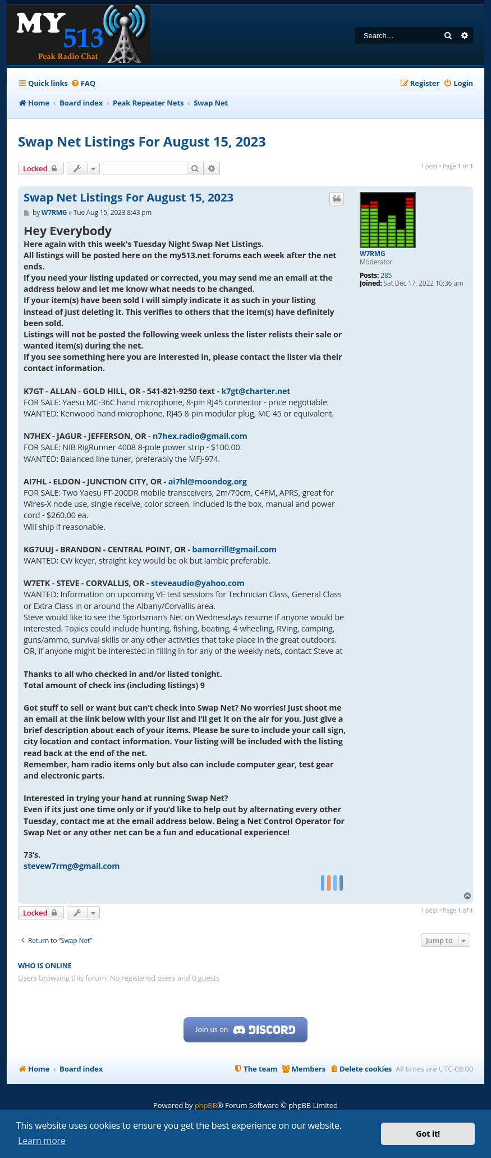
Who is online (45, 966)
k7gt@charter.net (255, 391)
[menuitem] (83, 83)
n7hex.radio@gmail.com (200, 436)
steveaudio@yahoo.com (198, 583)
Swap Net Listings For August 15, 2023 (142, 141)
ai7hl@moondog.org (207, 481)
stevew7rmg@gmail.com (72, 866)
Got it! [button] (428, 1133)
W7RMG (372, 254)
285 (386, 276)
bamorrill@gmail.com (234, 549)
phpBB (206, 1105)
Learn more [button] (42, 1140)
